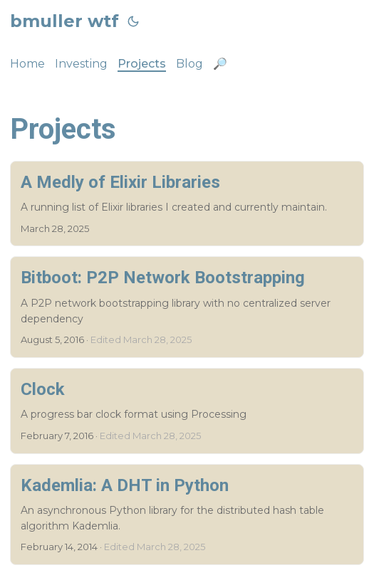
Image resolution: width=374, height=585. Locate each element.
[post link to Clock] (187, 411)
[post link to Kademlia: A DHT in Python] (187, 515)
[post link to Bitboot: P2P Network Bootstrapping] (187, 307)
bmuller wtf (64, 21)
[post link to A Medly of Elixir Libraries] (187, 204)
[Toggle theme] (133, 21)
